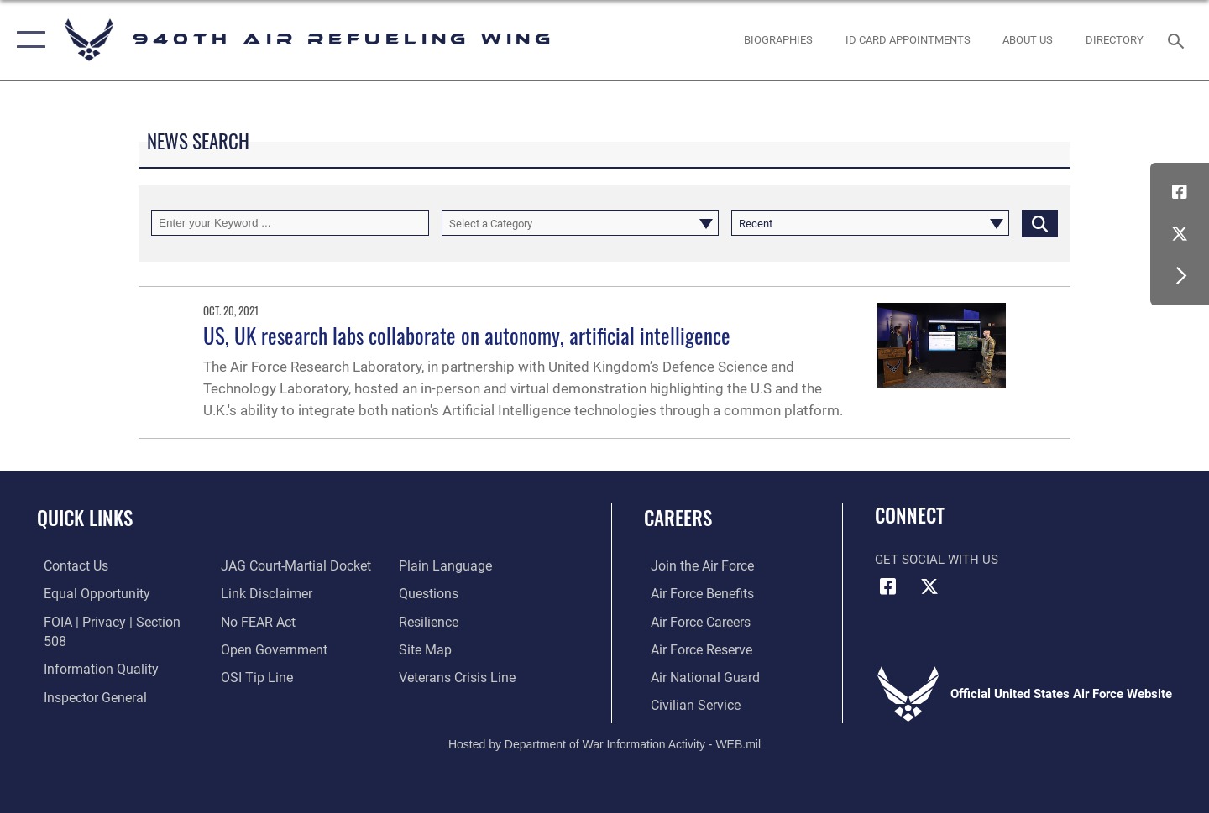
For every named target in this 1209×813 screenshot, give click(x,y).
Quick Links (85, 517)
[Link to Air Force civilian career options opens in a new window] (687, 703)
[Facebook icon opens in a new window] (1180, 192)
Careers (678, 517)
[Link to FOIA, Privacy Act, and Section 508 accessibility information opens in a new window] (114, 620)
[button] (27, 40)
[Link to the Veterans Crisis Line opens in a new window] (457, 675)
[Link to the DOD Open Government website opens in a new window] (269, 648)
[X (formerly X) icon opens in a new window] (1180, 234)
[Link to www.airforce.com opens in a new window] (694, 565)
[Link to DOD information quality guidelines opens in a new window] (90, 648)
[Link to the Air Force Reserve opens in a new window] (693, 648)
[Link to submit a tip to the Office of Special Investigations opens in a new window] (252, 675)
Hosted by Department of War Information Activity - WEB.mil (604, 742)
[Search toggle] (1178, 39)
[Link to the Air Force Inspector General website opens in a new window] (86, 675)
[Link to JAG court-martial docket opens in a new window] (291, 565)
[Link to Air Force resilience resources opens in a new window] (429, 620)
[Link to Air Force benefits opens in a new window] (694, 593)
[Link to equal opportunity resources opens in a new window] (87, 593)
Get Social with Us (936, 559)
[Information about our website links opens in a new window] (262, 593)
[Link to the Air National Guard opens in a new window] (695, 675)
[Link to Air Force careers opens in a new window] (693, 620)
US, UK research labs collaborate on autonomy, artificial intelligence (466, 335)
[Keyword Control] (290, 223)
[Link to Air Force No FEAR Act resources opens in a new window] (255, 620)
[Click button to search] (1040, 223)
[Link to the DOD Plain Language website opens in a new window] (442, 565)
